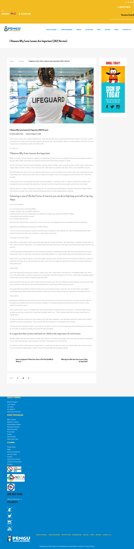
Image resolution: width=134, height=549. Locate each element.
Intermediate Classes (14, 424)
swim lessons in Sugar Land (33, 345)
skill (75, 338)
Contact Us (107, 535)
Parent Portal (124, 7)
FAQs (9, 449)
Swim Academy (12, 429)
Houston (43, 341)
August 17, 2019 (36, 134)
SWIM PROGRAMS (54, 535)
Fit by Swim (11, 432)
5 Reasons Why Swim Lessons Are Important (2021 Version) (29, 130)
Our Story (10, 407)
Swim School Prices (13, 459)
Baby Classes (11, 419)
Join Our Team (12, 454)
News (92, 535)
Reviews (10, 464)
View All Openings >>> (14, 499)
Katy (48, 341)
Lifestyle (21, 61)
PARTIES (98, 535)
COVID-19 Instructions (14, 462)
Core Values (11, 404)
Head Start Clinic (12, 439)
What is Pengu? (12, 402)
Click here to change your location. (122, 19)
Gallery (86, 535)
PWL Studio (52, 546)
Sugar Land (54, 341)
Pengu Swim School (17, 134)
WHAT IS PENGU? (41, 535)
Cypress (64, 341)
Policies (9, 457)
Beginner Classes (13, 422)
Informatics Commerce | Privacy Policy (81, 546)
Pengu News (21, 126)
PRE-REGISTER (76, 535)
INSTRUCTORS (66, 535)
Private (9, 434)
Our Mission (11, 409)
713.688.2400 (26, 14)
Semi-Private (11, 437)
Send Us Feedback (13, 452)
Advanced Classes (13, 427)
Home (11, 61)
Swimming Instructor (14, 412)
